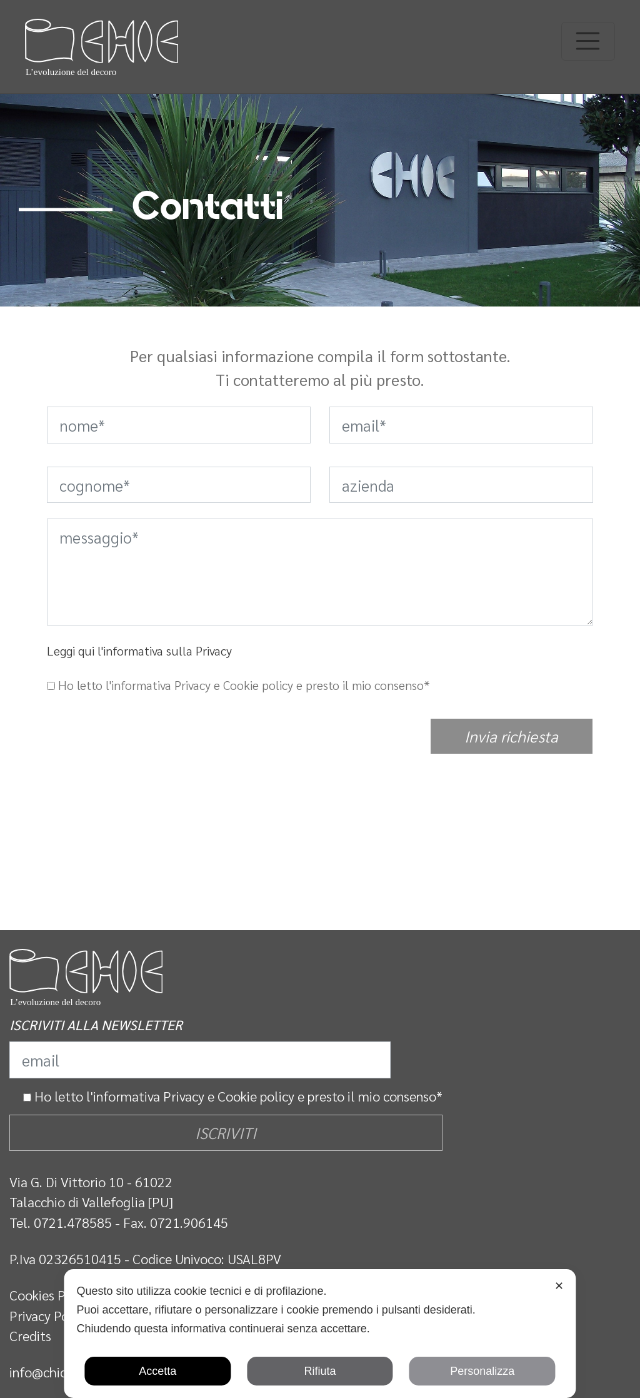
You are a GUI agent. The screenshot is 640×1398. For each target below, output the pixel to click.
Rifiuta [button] (320, 1371)
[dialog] (320, 1333)
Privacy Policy (49, 1315)
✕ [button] (559, 1286)
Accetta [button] (157, 1371)
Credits (30, 1335)
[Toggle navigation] (588, 41)
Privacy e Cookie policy (228, 1096)
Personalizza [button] (482, 1371)
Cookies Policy (50, 1295)
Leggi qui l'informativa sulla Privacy (139, 650)
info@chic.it (43, 1371)
